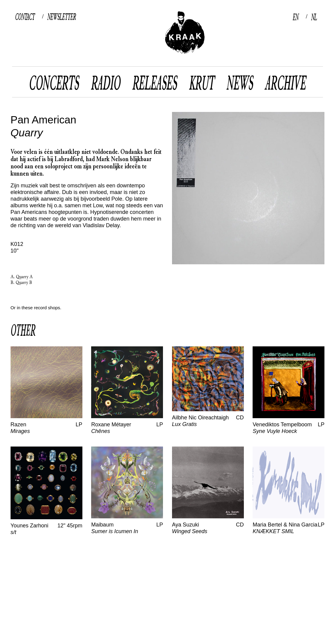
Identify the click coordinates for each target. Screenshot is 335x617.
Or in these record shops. (36, 307)
